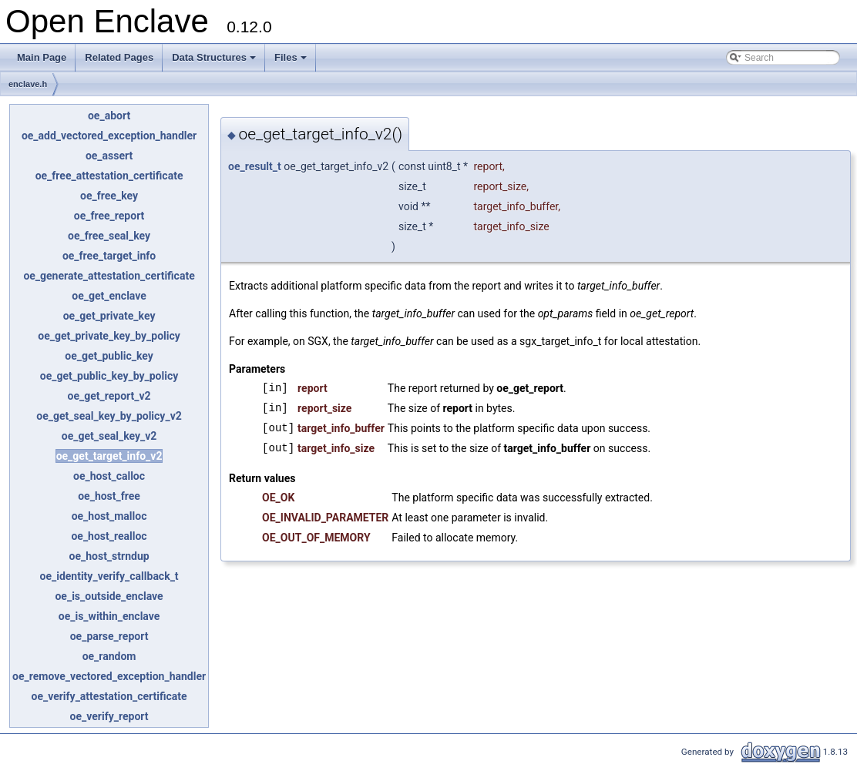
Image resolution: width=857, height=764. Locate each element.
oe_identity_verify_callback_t (108, 576)
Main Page (41, 57)
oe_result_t (254, 166)
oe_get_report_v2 (108, 396)
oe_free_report (109, 215)
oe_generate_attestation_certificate (108, 276)
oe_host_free (109, 496)
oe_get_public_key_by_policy (109, 376)
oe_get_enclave (109, 296)
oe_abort (109, 115)
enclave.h (27, 84)
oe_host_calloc (109, 476)
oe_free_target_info (109, 256)
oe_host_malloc (109, 516)
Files (291, 62)
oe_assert (109, 155)
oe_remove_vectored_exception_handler (109, 676)
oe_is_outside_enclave (109, 596)
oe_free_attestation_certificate (109, 175)
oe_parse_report (109, 636)
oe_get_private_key (109, 316)
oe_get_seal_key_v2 (109, 436)
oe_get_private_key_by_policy (109, 336)
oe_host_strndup (109, 556)
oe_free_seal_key (109, 236)
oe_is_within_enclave (109, 616)
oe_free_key (109, 195)
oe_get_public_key (109, 356)
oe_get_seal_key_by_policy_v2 (108, 416)
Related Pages (119, 57)
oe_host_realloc (108, 536)
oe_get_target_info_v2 (109, 456)
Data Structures (215, 62)
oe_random (109, 656)
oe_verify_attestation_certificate (109, 696)
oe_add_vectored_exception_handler (109, 135)
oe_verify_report (109, 716)
